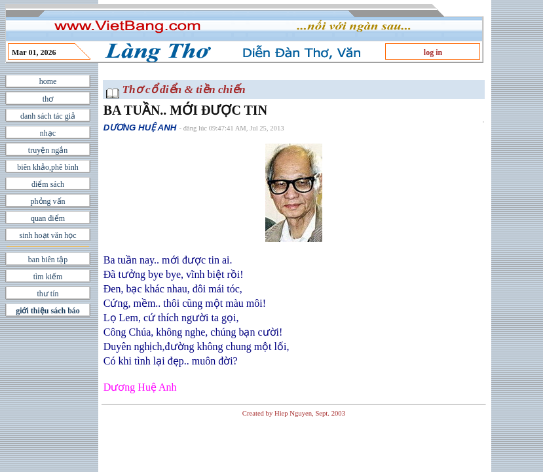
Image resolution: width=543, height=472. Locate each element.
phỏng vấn (48, 201)
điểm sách (47, 184)
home (48, 81)
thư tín (47, 293)
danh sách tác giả (47, 116)
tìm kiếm (48, 276)
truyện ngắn (47, 150)
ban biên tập (47, 259)
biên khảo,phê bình (47, 167)
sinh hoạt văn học (48, 235)
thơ (48, 99)
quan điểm (48, 218)
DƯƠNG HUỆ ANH (140, 127)
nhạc (48, 133)
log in (433, 52)
